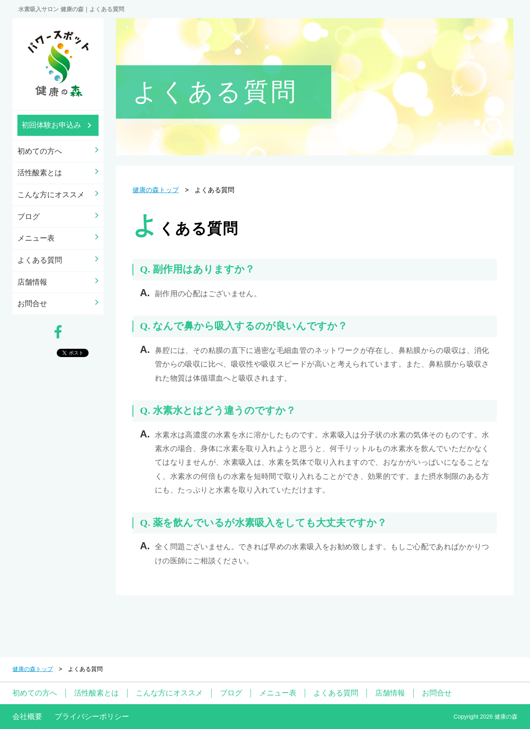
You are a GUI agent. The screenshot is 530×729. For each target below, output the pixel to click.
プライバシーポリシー (92, 716)
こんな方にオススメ (50, 195)
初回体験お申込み (51, 125)
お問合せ (32, 303)
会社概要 (27, 716)
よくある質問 (39, 260)
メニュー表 (36, 238)
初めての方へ (39, 151)
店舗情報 (32, 282)
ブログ (28, 216)
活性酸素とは (39, 173)
